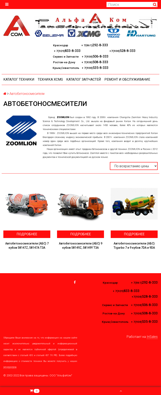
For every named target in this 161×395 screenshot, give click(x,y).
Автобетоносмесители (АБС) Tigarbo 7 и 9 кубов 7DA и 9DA (134, 245)
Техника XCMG (50, 79)
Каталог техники (18, 79)
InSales (152, 337)
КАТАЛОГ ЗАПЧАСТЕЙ (83, 79)
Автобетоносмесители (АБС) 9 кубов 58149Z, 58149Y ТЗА (80, 245)
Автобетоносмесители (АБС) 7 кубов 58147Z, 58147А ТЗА (27, 245)
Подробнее (27, 234)
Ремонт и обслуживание (127, 79)
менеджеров (9, 367)
